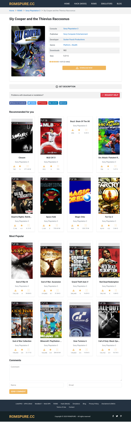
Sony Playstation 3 (32, 12)
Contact (71, 408)
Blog (119, 4)
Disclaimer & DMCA (108, 405)
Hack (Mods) (65, 405)
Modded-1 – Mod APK (43, 405)
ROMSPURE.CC (22, 4)
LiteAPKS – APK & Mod (24, 405)
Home (61, 4)
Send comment (18, 393)
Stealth (74, 46)
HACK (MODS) (76, 4)
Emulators (105, 4)
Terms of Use (61, 408)
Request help (110, 96)
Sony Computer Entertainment (75, 35)
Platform (67, 46)
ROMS (91, 4)
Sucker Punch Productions (74, 41)
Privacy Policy (94, 405)
